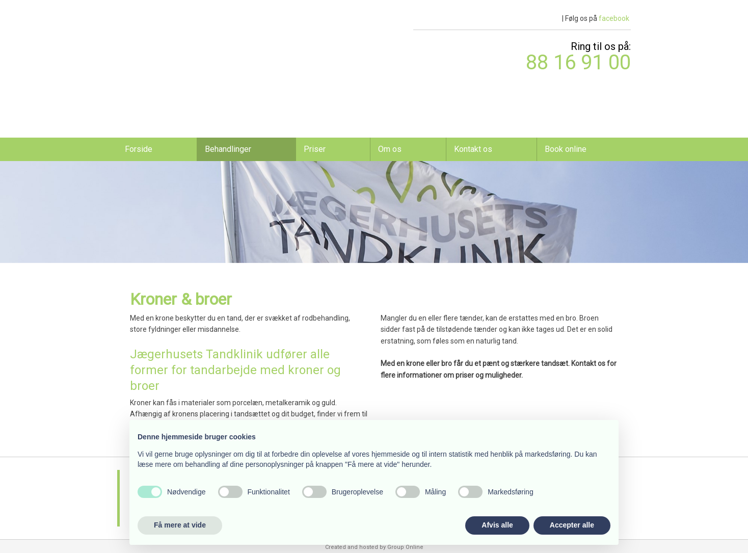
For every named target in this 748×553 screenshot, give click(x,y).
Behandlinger (228, 149)
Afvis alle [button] (497, 525)
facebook (614, 18)
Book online (565, 149)
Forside (138, 149)
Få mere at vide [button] (180, 525)
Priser (315, 149)
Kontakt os (473, 149)
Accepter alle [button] (572, 525)
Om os (390, 149)
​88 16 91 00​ (578, 62)
